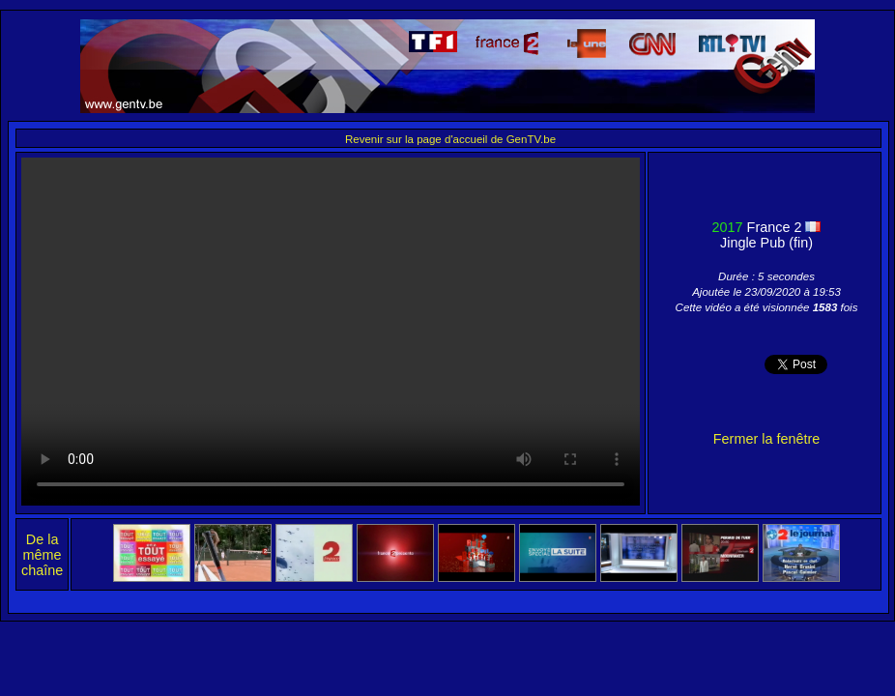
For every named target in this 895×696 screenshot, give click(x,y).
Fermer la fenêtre (766, 439)
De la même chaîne (42, 555)
